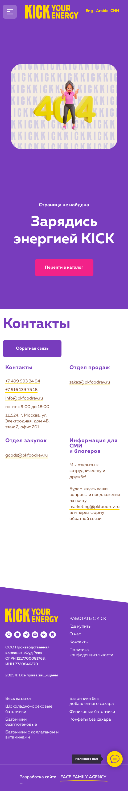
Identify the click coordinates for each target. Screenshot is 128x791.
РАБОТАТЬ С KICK (87, 619)
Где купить (79, 626)
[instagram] (52, 634)
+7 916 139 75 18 (21, 390)
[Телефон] (8, 634)
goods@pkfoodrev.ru (26, 455)
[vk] (43, 634)
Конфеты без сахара (90, 719)
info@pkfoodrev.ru (24, 398)
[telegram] (26, 634)
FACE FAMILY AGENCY (83, 777)
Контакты (79, 642)
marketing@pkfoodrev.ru (94, 507)
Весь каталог (18, 699)
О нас (75, 634)
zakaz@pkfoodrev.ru (89, 382)
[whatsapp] (17, 634)
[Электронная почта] (35, 634)
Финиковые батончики (92, 712)
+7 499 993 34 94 (22, 381)
